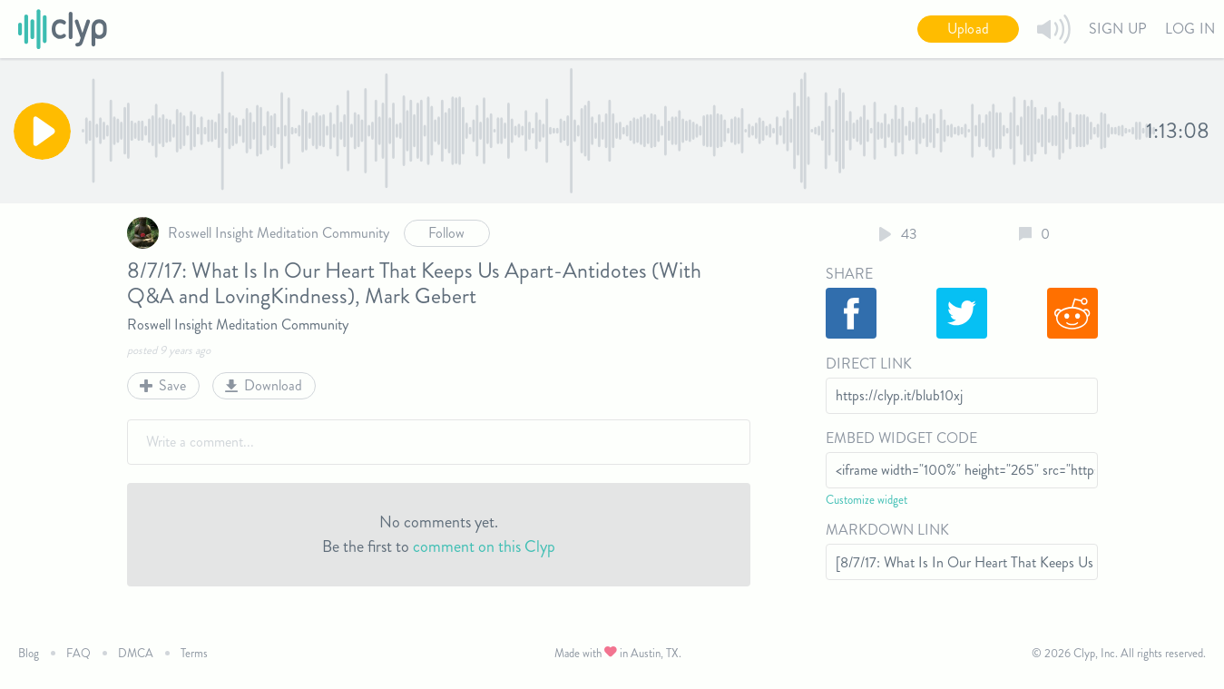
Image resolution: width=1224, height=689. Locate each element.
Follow (446, 232)
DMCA (135, 653)
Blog (28, 653)
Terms (194, 653)
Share (849, 273)
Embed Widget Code (901, 438)
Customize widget (866, 499)
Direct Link (869, 363)
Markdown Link (887, 529)
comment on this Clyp (484, 546)
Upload (968, 28)
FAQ (78, 653)
